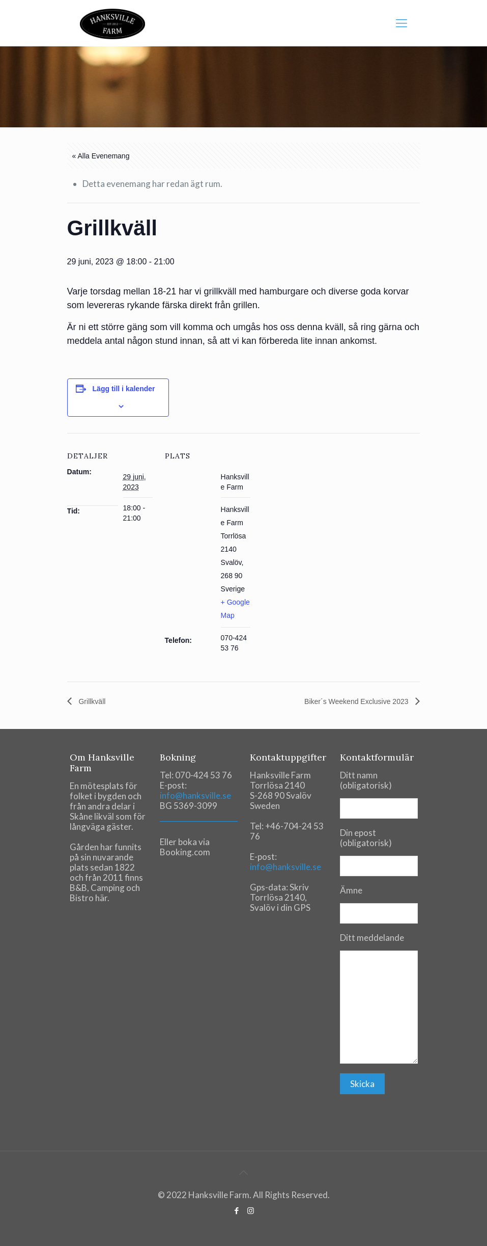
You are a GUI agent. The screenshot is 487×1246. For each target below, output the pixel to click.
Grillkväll (91, 701)
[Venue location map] (316, 503)
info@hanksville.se (195, 795)
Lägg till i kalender (124, 389)
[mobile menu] (401, 23)
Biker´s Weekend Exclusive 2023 (357, 701)
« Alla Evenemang (101, 156)
